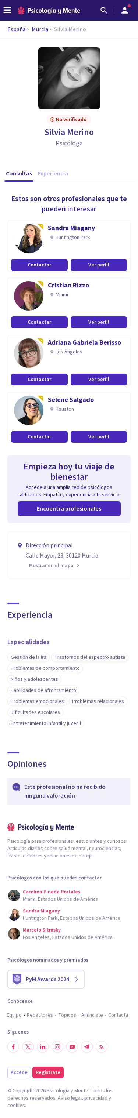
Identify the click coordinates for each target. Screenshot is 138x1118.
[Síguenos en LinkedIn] (43, 1047)
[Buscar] (103, 10)
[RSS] (101, 1047)
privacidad (95, 1098)
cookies (16, 1105)
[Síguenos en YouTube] (72, 1047)
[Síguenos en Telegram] (87, 1047)
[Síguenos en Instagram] (57, 1047)
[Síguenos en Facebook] (13, 1047)
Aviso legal (70, 1098)
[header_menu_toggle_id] (7, 10)
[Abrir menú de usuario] (124, 10)
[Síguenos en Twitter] (28, 1047)
